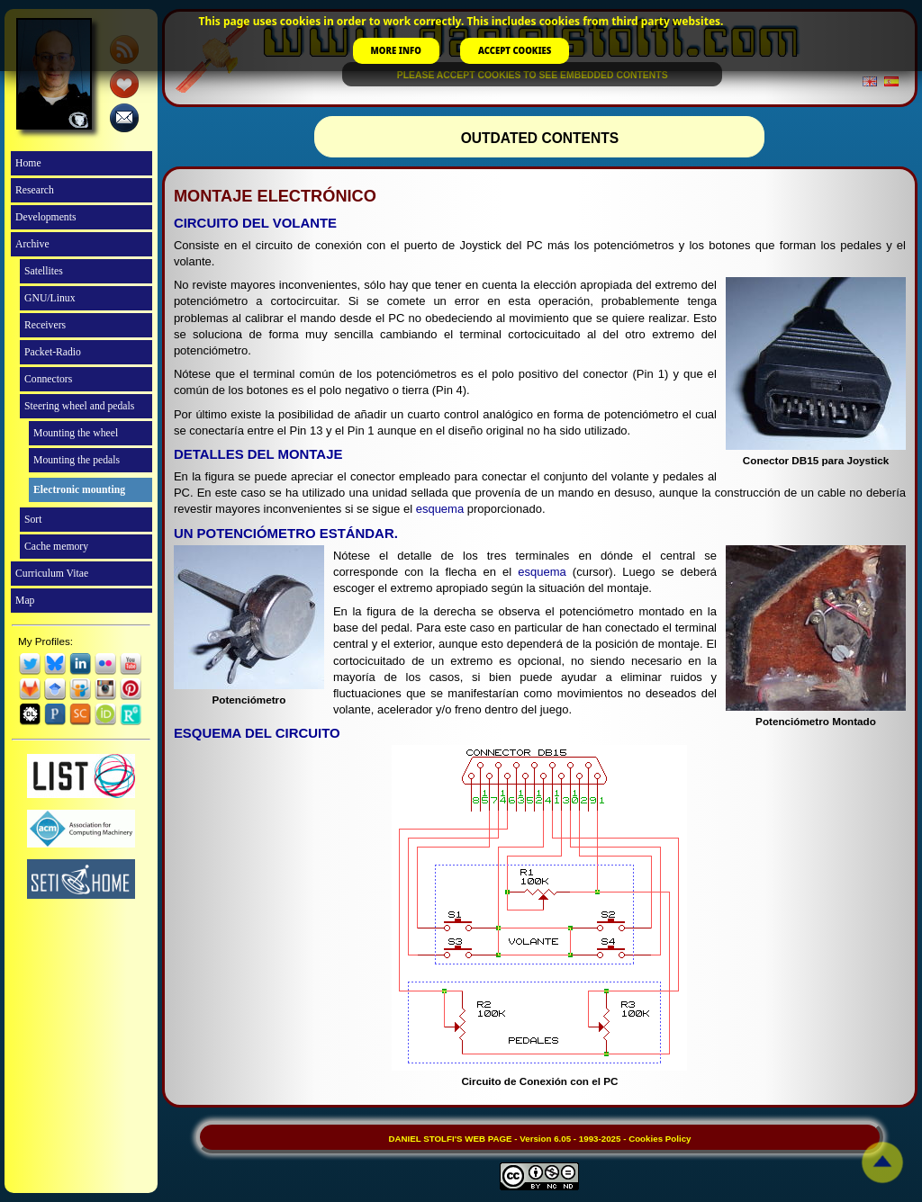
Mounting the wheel (75, 433)
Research (34, 190)
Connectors (48, 379)
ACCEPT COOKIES (514, 51)
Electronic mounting (79, 490)
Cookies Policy (659, 1139)
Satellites (43, 271)
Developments (46, 217)
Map (24, 600)
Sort (32, 519)
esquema (440, 509)
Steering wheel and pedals (79, 406)
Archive (32, 244)
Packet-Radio (52, 352)
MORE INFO (396, 51)
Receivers (45, 325)
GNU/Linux (50, 298)
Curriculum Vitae (51, 573)
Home (28, 163)
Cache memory (56, 546)
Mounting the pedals (76, 460)
